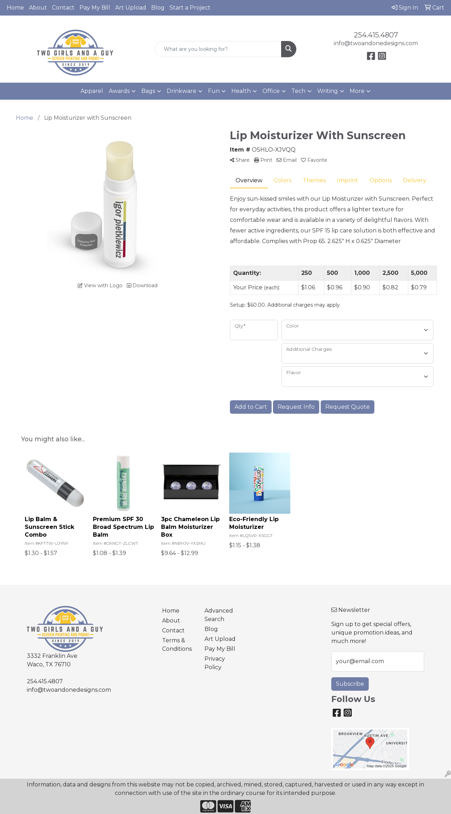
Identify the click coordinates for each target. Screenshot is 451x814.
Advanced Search (218, 615)
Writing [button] (327, 91)
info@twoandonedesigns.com (376, 43)
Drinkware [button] (181, 91)
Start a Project (190, 7)
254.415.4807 (376, 35)
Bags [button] (148, 91)
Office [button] (271, 91)
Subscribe (350, 683)
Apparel (92, 91)
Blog (158, 7)
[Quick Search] (218, 49)
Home (15, 7)
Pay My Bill (94, 7)
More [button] (357, 91)
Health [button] (241, 91)
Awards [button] (119, 91)
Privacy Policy (214, 663)
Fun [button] (214, 91)
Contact (63, 7)
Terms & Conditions (177, 644)
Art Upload (130, 7)
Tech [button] (298, 91)
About (38, 7)
